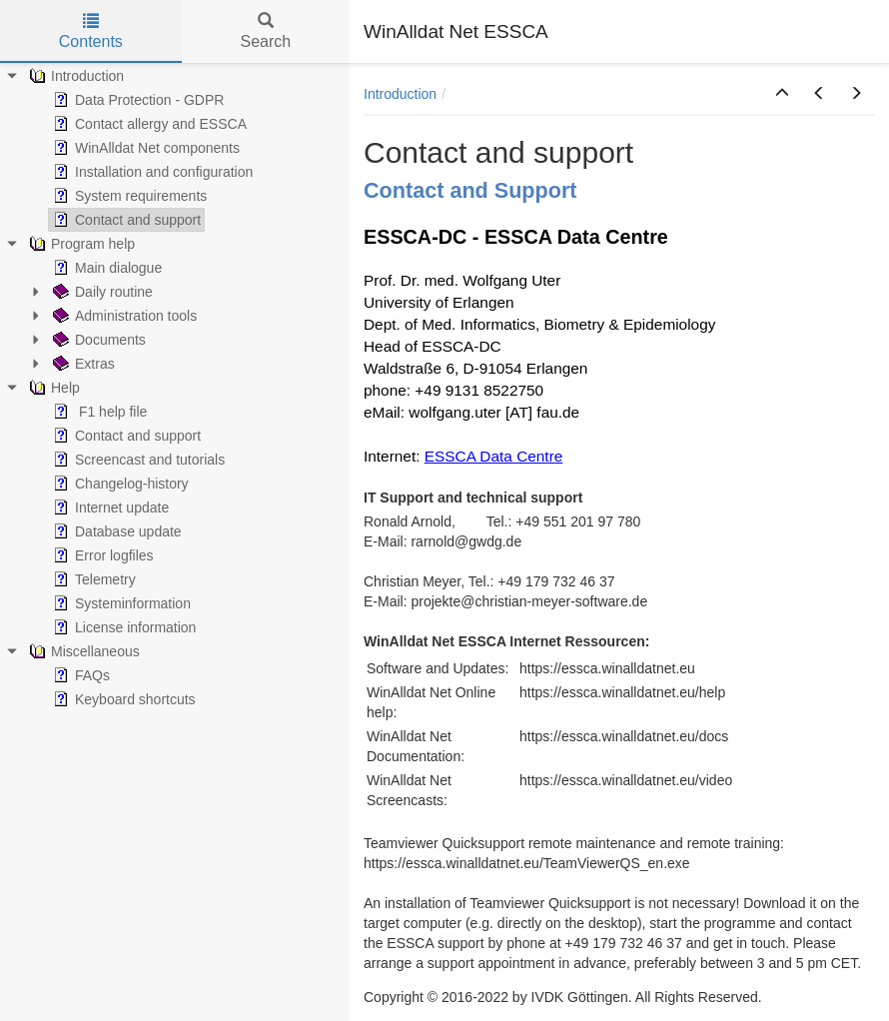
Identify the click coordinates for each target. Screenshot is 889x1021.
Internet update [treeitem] (109, 507)
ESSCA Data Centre (494, 456)
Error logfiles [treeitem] (101, 555)
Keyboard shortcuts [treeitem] (122, 699)
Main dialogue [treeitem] (105, 268)
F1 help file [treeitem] (98, 412)
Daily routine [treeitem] (101, 292)
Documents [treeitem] (97, 340)
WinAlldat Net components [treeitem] (144, 148)
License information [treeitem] (122, 627)
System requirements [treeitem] (128, 196)
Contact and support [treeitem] (125, 220)
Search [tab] (265, 31)
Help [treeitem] (52, 388)
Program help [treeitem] (80, 244)
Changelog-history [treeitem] (119, 484)
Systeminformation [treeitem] (120, 603)
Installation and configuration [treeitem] (151, 172)
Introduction (400, 94)
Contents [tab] (91, 31)
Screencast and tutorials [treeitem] (137, 460)
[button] (782, 94)
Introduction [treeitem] (74, 76)
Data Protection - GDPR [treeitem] (136, 100)
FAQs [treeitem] (79, 675)
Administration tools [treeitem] (123, 316)
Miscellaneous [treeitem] (82, 651)
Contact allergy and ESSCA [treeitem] (148, 124)
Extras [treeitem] (82, 364)
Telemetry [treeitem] (92, 579)
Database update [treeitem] (115, 531)
